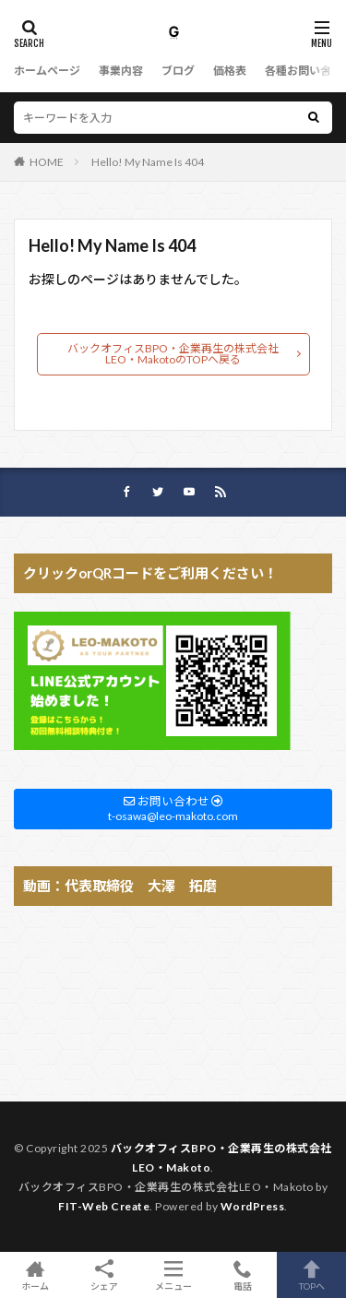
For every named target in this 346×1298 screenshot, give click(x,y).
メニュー (173, 1275)
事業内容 (121, 70)
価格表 (229, 70)
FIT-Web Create (103, 1206)
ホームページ (47, 70)
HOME (47, 162)
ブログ (178, 70)
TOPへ (311, 1275)
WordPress (253, 1206)
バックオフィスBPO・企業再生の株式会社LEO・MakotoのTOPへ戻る (173, 353)
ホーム (34, 1275)
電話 (242, 1275)
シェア (103, 1275)
